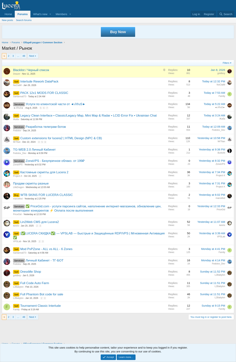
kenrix (16, 225)
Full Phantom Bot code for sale (41, 294)
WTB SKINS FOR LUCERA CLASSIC (46, 195)
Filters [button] (226, 62)
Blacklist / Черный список (31, 70)
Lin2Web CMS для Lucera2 (39, 222)
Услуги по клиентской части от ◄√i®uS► (55, 104)
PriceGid (17, 214)
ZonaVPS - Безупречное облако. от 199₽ (55, 161)
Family (222, 96)
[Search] (225, 14)
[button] (50, 14)
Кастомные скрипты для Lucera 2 (44, 172)
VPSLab (17, 241)
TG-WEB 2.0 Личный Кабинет (34, 149)
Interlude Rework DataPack (39, 81)
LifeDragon (18, 187)
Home (8, 14)
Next (31, 56)
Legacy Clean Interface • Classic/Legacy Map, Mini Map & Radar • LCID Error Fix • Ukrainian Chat (88, 115)
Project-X (17, 176)
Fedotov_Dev (218, 130)
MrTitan (16, 142)
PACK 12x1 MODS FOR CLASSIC (44, 93)
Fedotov (17, 130)
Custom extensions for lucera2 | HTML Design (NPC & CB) (61, 138)
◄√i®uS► (18, 108)
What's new (40, 14)
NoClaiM (17, 85)
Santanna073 (19, 96)
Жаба (16, 119)
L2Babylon (220, 275)
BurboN (221, 153)
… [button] (18, 56)
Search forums (24, 20)
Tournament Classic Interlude (40, 305)
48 (23, 56)
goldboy (221, 73)
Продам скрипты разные (31, 183)
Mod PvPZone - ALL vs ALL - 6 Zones (46, 249)
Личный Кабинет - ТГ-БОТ (44, 260)
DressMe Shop (30, 271)
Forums (23, 14)
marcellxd (17, 198)
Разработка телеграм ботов (46, 127)
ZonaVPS (17, 164)
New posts (7, 20)
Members (61, 14)
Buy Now (118, 32)
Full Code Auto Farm (34, 283)
